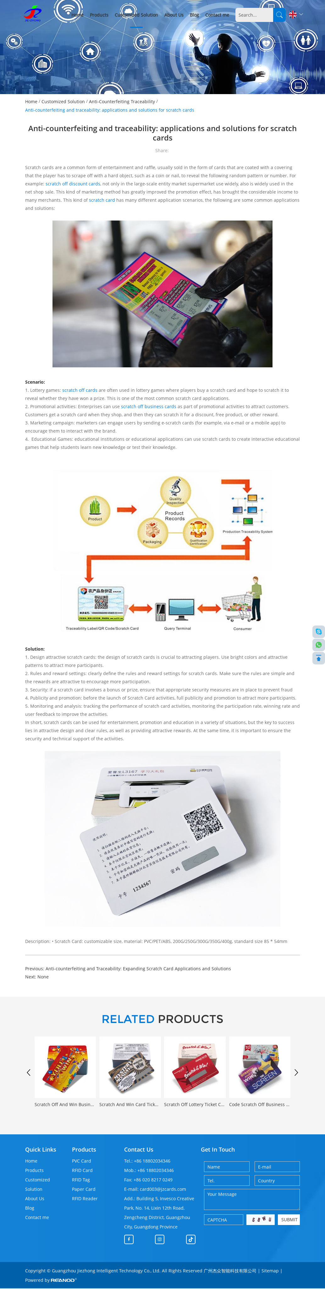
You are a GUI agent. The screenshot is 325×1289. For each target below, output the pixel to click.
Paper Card (84, 1190)
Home (77, 15)
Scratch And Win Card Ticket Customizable (130, 1105)
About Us (174, 15)
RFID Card (82, 1171)
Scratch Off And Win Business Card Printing (65, 1105)
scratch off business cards (148, 406)
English (296, 14)
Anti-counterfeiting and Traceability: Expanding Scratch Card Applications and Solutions (138, 969)
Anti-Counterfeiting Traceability (122, 101)
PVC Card (81, 1161)
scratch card (102, 200)
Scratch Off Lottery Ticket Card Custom (194, 1105)
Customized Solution (136, 15)
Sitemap (270, 1271)
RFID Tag (81, 1180)
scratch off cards (79, 390)
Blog (194, 15)
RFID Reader (85, 1199)
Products (99, 15)
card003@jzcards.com (163, 1190)
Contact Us (138, 1150)
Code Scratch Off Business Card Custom (259, 1105)
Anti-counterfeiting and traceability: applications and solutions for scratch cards (109, 110)
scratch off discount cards (73, 184)
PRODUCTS (162, 1019)
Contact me (217, 15)
